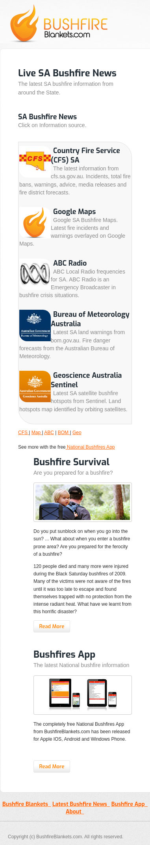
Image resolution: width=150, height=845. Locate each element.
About (75, 811)
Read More (51, 626)
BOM (64, 432)
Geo (76, 432)
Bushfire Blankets (26, 804)
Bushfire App (129, 804)
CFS (23, 432)
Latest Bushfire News (81, 804)
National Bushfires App (90, 447)
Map (36, 432)
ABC (49, 432)
